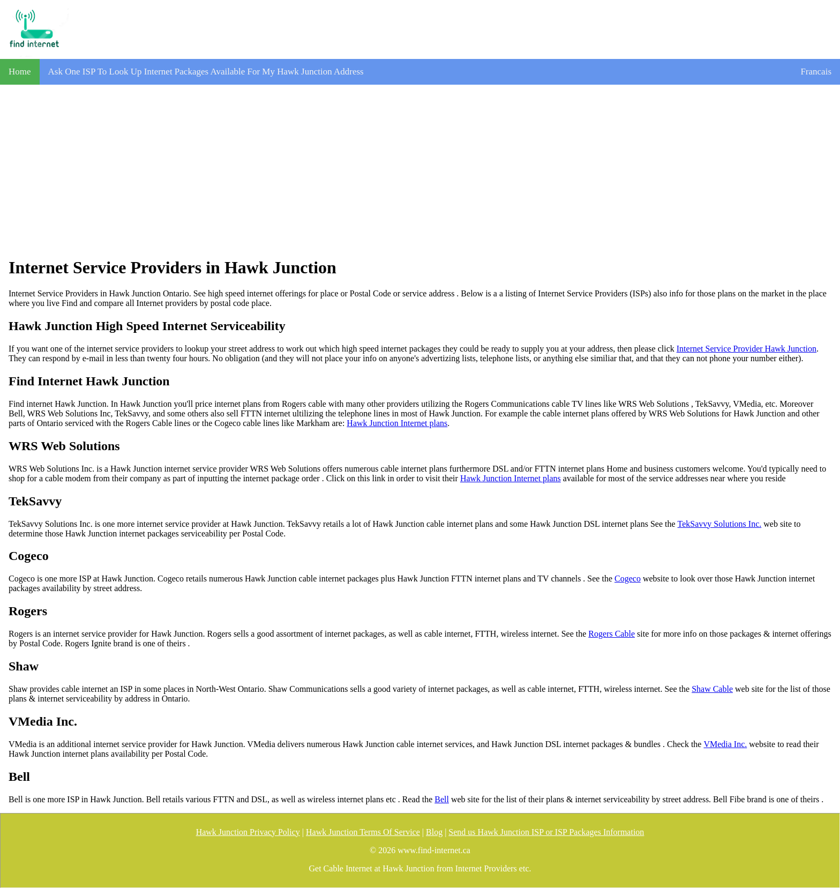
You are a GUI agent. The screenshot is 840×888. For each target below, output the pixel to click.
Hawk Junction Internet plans (397, 423)
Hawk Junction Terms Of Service (363, 832)
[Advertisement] (420, 171)
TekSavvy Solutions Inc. (720, 523)
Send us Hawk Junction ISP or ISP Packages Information (546, 832)
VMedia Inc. (725, 744)
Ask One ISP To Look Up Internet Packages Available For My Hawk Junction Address (206, 71)
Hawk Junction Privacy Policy (248, 832)
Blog (434, 832)
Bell (441, 799)
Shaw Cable (712, 688)
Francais (815, 71)
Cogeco (627, 578)
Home (20, 71)
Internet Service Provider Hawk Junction (746, 348)
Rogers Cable (611, 633)
